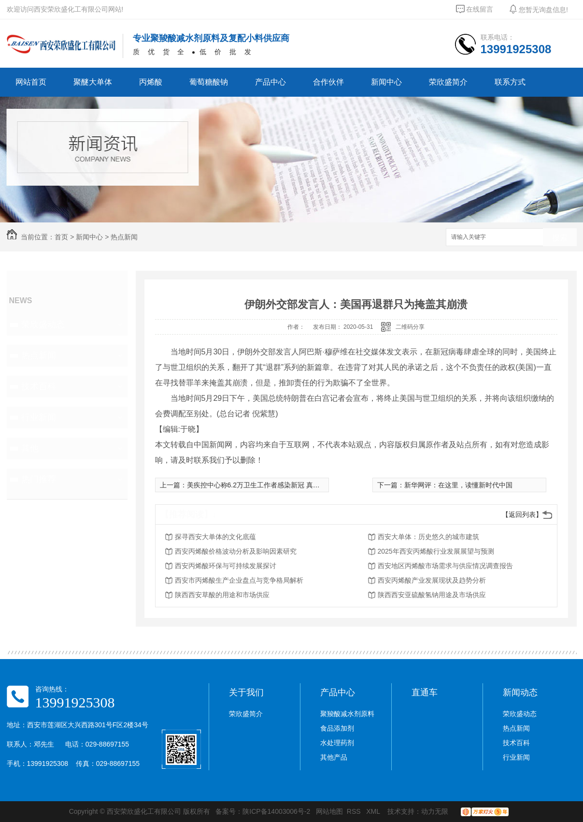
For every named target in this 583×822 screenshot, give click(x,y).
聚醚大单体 (92, 82)
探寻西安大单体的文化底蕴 (215, 537)
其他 (30, 448)
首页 (61, 237)
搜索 (560, 238)
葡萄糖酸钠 (208, 82)
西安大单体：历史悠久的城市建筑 (428, 537)
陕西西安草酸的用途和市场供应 (222, 595)
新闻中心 (386, 82)
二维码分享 (410, 326)
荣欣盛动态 (43, 324)
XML (374, 811)
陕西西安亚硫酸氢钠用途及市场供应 (432, 595)
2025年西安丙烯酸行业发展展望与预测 (436, 551)
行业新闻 (38, 417)
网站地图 (329, 811)
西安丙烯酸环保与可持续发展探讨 (225, 566)
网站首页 (30, 82)
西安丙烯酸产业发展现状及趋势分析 (432, 580)
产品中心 (270, 82)
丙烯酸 (150, 82)
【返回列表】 (522, 514)
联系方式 (510, 82)
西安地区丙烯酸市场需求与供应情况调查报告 (445, 566)
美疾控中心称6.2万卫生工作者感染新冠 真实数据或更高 (270, 485)
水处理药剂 (337, 743)
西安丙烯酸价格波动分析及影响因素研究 (236, 551)
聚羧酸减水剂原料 (347, 714)
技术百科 (38, 386)
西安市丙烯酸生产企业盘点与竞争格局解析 (239, 580)
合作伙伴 (328, 82)
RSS (355, 811)
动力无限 (434, 811)
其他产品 (333, 757)
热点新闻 (124, 237)
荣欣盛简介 (448, 82)
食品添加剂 (337, 728)
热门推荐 (38, 479)
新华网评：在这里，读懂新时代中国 (458, 485)
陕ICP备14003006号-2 (276, 811)
